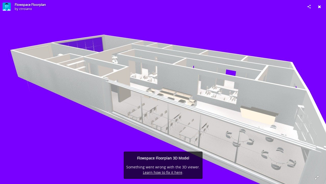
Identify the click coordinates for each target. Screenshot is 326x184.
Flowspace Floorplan (30, 4)
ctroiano (25, 8)
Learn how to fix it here (162, 172)
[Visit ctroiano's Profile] (7, 7)
